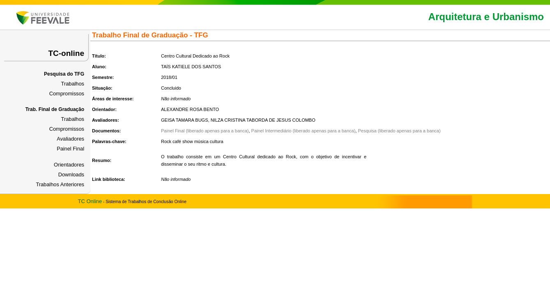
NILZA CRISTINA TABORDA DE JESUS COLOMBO (263, 120)
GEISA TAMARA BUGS (184, 120)
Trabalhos (72, 84)
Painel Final (70, 149)
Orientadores (69, 165)
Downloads (71, 174)
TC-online (66, 53)
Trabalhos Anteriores (60, 184)
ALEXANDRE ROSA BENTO (190, 109)
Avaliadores (70, 139)
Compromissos (66, 93)
